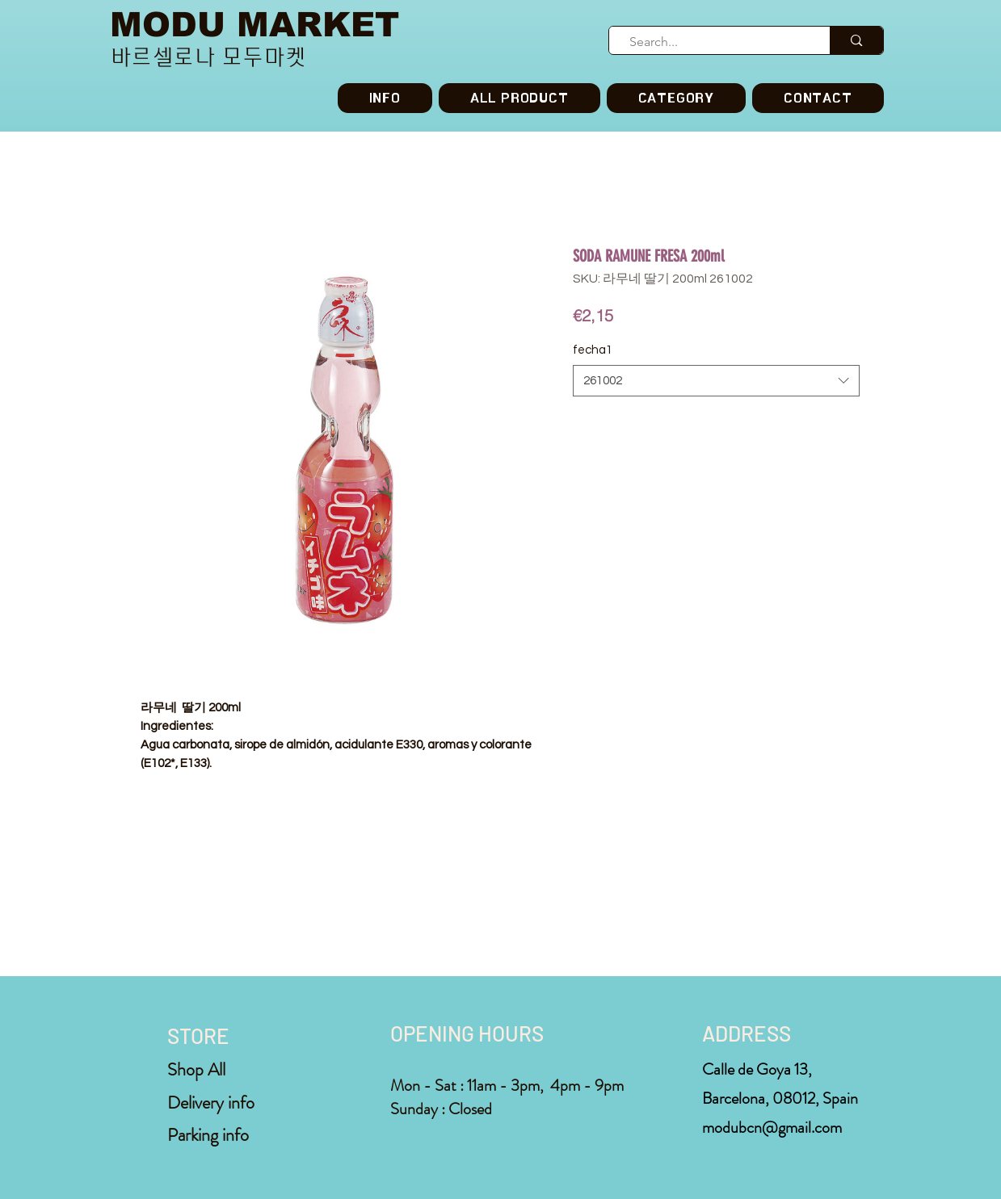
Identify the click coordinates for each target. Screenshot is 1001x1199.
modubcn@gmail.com (772, 1127)
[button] (676, 98)
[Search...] (713, 42)
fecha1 (592, 350)
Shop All (196, 1069)
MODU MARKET (254, 25)
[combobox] (716, 380)
